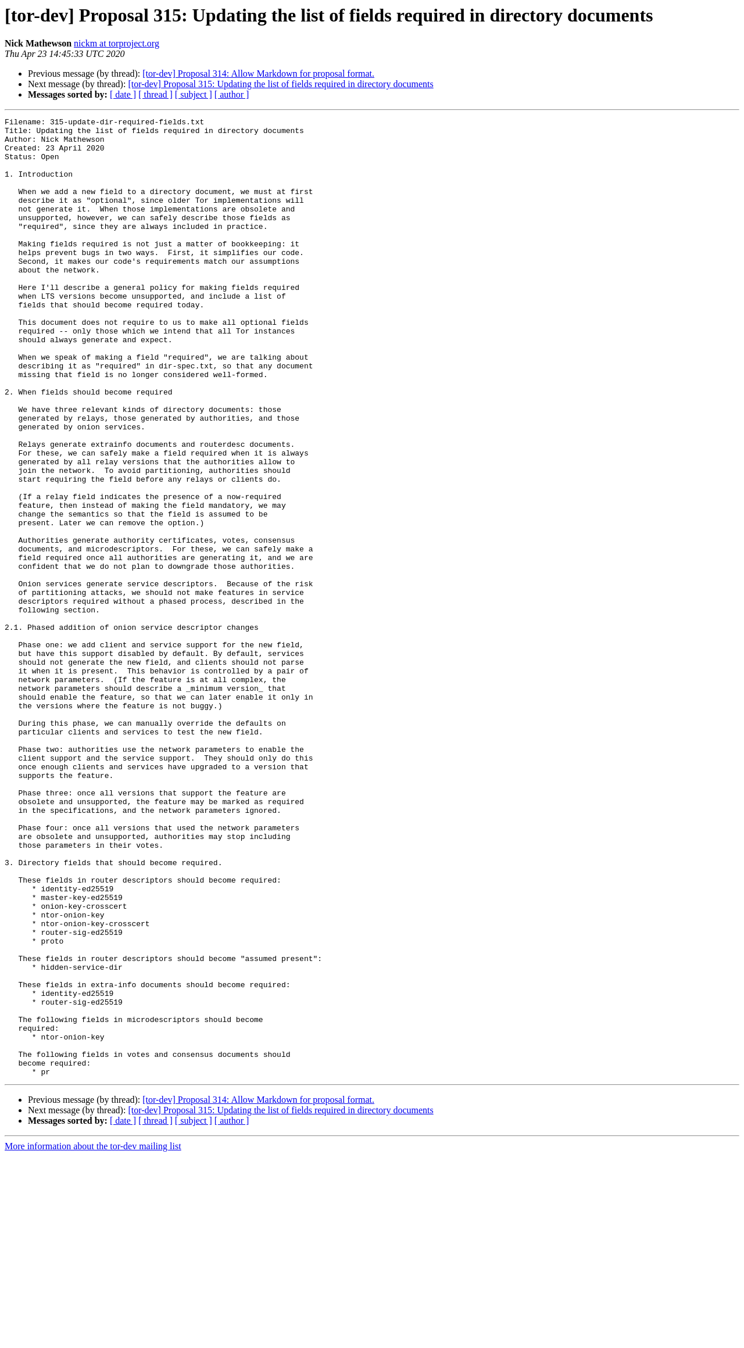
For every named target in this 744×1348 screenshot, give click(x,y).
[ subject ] (193, 94)
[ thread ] (155, 94)
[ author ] (231, 94)
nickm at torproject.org (116, 43)
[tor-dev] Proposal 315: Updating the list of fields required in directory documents (280, 84)
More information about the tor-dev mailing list (93, 1338)
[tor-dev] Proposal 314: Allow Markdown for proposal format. (258, 73)
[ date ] (123, 94)
